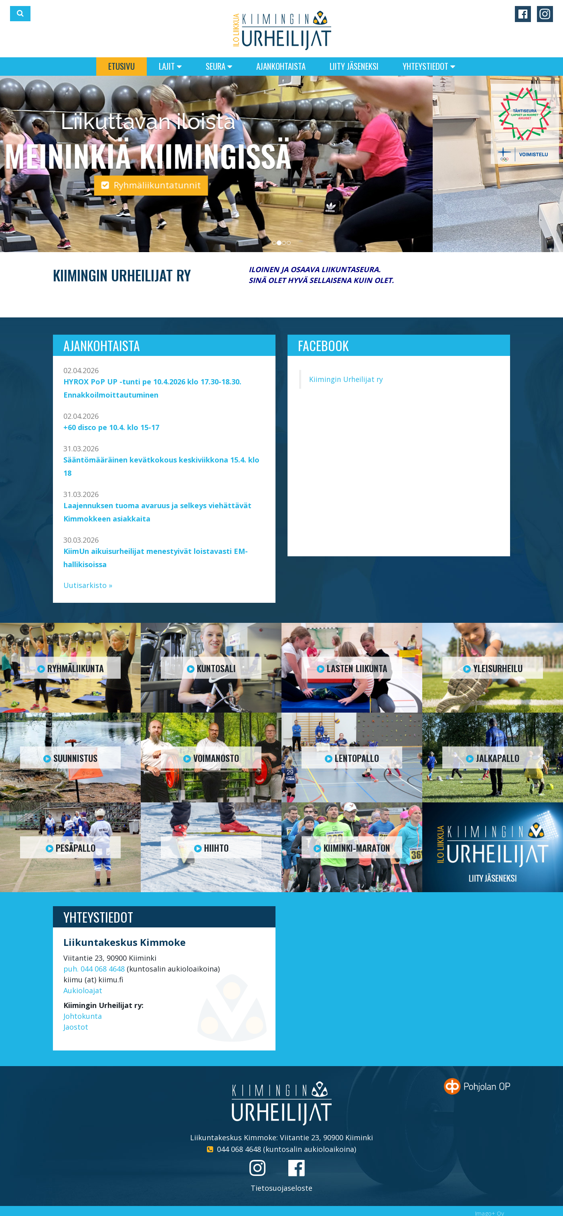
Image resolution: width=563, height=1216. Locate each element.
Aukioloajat (82, 990)
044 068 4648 (239, 1149)
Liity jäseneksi (354, 66)
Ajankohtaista (281, 66)
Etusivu (121, 66)
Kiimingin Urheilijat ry (346, 379)
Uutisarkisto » (87, 585)
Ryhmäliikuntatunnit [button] (281, 185)
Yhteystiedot (429, 66)
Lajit (170, 66)
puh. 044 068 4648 (94, 969)
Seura (219, 66)
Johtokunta (82, 1016)
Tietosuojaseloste (281, 1188)
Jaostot (75, 1027)
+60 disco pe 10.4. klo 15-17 (111, 427)
